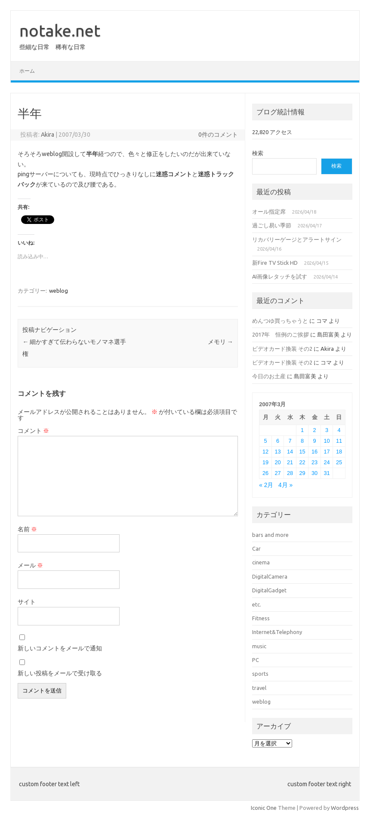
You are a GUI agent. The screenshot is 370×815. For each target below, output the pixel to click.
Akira (47, 134)
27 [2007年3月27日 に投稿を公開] (277, 473)
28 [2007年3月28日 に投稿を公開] (290, 473)
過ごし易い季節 (271, 225)
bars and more (270, 535)
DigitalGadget (269, 590)
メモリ (220, 341)
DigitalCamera (269, 576)
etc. (256, 604)
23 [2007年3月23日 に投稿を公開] (314, 462)
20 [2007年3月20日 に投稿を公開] (277, 462)
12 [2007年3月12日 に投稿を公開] (265, 451)
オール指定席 (269, 211)
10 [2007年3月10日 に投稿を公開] (327, 441)
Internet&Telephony (277, 632)
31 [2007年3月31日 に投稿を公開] (327, 473)
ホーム (27, 71)
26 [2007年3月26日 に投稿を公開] (265, 473)
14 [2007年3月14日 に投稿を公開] (290, 451)
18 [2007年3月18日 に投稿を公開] (339, 451)
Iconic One (264, 808)
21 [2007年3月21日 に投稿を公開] (290, 462)
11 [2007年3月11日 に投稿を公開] (339, 441)
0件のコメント (218, 134)
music (259, 646)
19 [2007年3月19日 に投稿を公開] (265, 462)
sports (260, 674)
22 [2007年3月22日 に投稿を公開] (302, 462)
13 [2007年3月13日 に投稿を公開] (277, 451)
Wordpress (345, 808)
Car (256, 548)
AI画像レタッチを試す (279, 276)
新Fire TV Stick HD (275, 263)
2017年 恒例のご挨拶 (280, 334)
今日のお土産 (269, 376)
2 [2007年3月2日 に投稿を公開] (314, 430)
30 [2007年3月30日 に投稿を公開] (314, 473)
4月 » (285, 485)
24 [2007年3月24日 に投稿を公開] (327, 462)
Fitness (261, 618)
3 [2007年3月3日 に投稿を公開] (326, 430)
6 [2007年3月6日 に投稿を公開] (277, 441)
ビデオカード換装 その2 (282, 349)
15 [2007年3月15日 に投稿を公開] (302, 451)
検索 (257, 153)
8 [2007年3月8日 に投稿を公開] (302, 441)
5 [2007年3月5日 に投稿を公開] (265, 441)
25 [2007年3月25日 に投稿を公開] (339, 462)
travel (259, 688)
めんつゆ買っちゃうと (280, 321)
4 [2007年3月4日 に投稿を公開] (338, 430)
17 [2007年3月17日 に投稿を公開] (327, 451)
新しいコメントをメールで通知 (60, 648)
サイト (27, 601)
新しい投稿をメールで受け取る (60, 673)
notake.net (59, 30)
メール (30, 565)
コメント (33, 430)
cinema (261, 562)
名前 (27, 529)
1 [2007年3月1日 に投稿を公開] (302, 430)
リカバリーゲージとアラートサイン (297, 239)
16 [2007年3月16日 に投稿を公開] (314, 451)
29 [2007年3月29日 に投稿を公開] (302, 473)
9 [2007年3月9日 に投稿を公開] (314, 441)
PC (255, 660)
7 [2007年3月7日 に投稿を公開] (290, 441)
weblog (58, 291)
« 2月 (266, 485)
